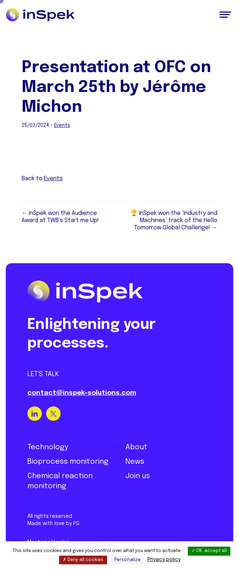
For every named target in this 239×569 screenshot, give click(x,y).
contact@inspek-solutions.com (81, 393)
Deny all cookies (83, 560)
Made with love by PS (53, 523)
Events (62, 125)
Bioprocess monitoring (68, 462)
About (136, 447)
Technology (47, 447)
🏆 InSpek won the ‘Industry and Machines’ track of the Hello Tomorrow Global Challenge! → (173, 220)
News (134, 462)
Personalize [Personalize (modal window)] (127, 560)
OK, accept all (209, 551)
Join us (137, 476)
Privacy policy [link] (164, 559)
